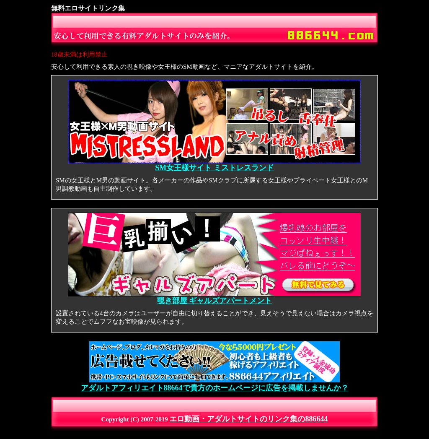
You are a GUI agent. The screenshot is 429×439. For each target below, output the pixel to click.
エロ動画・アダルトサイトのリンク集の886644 (248, 419)
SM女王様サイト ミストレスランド (214, 164)
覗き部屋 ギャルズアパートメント (214, 297)
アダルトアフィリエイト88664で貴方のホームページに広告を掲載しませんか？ (215, 384)
